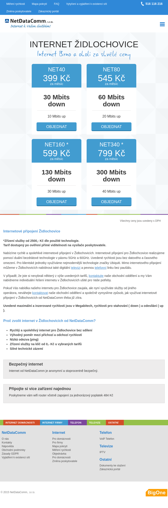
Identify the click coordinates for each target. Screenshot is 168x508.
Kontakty (7, 442)
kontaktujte (96, 276)
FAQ (56, 3)
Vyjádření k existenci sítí (16, 457)
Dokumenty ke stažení (113, 465)
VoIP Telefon (107, 438)
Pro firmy (57, 442)
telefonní (101, 267)
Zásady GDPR (10, 453)
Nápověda (8, 446)
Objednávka (59, 453)
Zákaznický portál (48, 11)
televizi (75, 267)
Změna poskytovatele (18, 11)
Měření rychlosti (15, 3)
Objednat (56, 127)
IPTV (102, 452)
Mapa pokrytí (39, 3)
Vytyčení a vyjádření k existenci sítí (86, 3)
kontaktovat (40, 293)
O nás (5, 438)
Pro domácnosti (61, 438)
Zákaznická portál (110, 469)
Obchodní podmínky (13, 450)
